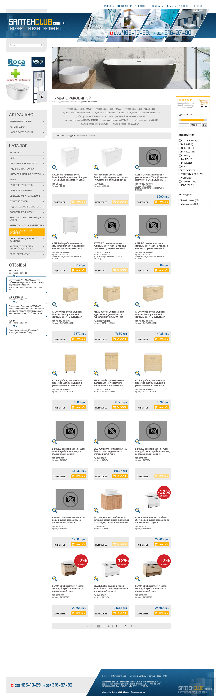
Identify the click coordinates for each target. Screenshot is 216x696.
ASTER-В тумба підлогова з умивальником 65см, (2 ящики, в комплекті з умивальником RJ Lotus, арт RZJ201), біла (151, 247)
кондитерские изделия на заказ (24, 680)
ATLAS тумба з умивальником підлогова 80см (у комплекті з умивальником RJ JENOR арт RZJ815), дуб (150, 384)
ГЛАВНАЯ (107, 6)
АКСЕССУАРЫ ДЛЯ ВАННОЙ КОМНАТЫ (24, 239)
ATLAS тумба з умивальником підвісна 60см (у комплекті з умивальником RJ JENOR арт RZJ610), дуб (109, 316)
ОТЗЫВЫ (198, 6)
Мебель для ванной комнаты (64, 102)
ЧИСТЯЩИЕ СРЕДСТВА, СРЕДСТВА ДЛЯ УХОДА (21, 247)
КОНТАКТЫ (183, 6)
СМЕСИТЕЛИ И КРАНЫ (21, 190)
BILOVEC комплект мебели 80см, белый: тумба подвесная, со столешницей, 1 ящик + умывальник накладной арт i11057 (69, 521)
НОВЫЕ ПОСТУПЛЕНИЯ (22, 132)
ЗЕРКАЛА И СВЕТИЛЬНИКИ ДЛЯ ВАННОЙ (26, 218)
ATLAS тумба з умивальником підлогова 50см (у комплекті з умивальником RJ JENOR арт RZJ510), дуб (67, 384)
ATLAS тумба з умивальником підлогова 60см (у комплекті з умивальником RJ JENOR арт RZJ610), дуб (109, 384)
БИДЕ (12, 158)
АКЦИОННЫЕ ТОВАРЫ (21, 121)
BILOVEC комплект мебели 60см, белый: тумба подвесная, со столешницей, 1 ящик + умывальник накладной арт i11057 (69, 453)
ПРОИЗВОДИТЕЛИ (124, 6)
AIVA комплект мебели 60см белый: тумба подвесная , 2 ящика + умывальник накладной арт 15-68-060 (69, 179)
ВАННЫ (13, 180)
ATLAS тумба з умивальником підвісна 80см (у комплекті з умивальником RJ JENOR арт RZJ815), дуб (150, 316)
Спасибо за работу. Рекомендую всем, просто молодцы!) (24, 331)
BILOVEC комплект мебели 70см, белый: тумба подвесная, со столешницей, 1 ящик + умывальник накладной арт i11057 (111, 453)
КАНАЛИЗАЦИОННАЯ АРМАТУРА (26, 225)
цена (92, 136)
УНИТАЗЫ (15, 152)
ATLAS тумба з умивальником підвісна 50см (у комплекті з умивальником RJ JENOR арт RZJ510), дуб (67, 316)
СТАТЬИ (141, 6)
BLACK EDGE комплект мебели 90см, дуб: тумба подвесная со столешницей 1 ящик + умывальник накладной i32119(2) (152, 590)
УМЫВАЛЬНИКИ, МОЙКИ (22, 169)
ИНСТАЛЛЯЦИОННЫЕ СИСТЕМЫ (26, 174)
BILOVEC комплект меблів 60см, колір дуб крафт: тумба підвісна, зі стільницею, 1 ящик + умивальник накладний (111, 521)
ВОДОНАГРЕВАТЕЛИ (20, 254)
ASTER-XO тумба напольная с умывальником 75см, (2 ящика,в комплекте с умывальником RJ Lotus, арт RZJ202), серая (110, 247)
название (82, 136)
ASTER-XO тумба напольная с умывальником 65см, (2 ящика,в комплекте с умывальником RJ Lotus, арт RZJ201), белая (68, 247)
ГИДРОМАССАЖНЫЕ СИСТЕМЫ (25, 207)
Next (205, 68)
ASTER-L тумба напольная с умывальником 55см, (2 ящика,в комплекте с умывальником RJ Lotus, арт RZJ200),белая (151, 179)
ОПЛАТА (169, 6)
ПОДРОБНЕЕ (60, 202)
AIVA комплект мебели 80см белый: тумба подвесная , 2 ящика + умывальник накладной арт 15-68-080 (111, 179)
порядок (70, 136)
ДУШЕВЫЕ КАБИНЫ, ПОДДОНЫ (25, 196)
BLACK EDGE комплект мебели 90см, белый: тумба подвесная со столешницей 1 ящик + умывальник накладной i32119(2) (111, 590)
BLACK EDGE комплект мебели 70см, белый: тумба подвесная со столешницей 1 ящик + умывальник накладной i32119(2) (152, 521)
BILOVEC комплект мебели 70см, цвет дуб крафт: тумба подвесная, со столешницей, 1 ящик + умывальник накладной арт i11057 (152, 453)
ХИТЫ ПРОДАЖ (17, 127)
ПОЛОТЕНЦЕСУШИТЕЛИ (22, 212)
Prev (56, 68)
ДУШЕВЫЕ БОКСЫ (19, 201)
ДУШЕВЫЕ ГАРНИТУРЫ (21, 185)
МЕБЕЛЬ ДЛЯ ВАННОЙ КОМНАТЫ (21, 232)
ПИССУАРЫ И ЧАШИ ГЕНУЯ (23, 163)
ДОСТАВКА (155, 6)
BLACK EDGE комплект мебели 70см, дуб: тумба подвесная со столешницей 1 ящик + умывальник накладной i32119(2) (69, 590)
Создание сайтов (137, 692)
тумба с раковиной (80, 109)
